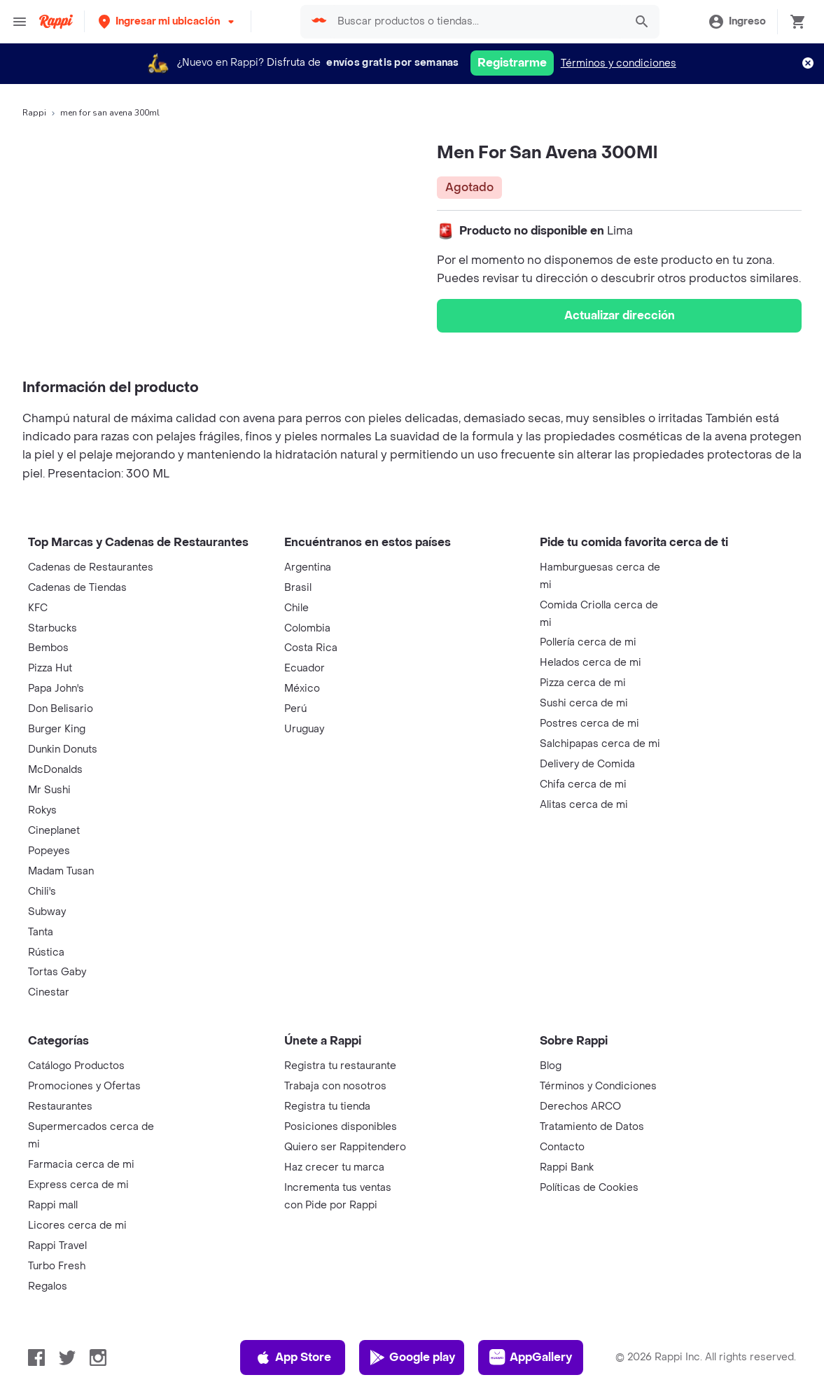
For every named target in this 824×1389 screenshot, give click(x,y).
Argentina (307, 567)
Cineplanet (54, 830)
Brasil (298, 587)
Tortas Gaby (57, 972)
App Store (293, 1357)
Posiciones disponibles (340, 1126)
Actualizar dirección (619, 315)
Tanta (40, 932)
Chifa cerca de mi (583, 784)
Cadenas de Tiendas (77, 587)
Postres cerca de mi (589, 723)
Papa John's (56, 688)
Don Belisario (60, 709)
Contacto (562, 1147)
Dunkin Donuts (62, 749)
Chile (296, 608)
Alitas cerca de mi (584, 804)
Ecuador (304, 668)
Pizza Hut (50, 668)
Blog (550, 1066)
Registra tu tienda (327, 1106)
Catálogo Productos (76, 1066)
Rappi (34, 112)
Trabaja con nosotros (335, 1086)
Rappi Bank (567, 1167)
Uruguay (304, 729)
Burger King (56, 729)
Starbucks (52, 628)
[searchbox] (476, 22)
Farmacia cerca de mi (81, 1164)
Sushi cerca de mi (584, 703)
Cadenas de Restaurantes (90, 567)
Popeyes (49, 851)
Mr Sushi (49, 790)
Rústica (46, 952)
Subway (47, 912)
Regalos (47, 1286)
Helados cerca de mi (590, 662)
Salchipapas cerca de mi (600, 744)
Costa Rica (310, 648)
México (302, 688)
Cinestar (48, 992)
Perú (295, 709)
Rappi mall (53, 1205)
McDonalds (55, 769)
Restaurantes (60, 1106)
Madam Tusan (61, 871)
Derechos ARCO (580, 1106)
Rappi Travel (57, 1245)
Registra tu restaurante (340, 1066)
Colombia (307, 628)
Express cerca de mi (78, 1185)
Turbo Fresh (56, 1266)
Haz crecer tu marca (334, 1167)
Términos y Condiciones (598, 1086)
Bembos (48, 648)
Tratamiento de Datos (592, 1126)
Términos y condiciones (618, 63)
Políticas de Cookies (589, 1187)
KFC (38, 608)
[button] (167, 21)
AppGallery (530, 1357)
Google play (412, 1357)
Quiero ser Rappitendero (345, 1147)
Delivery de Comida (587, 764)
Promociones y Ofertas (84, 1086)
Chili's (42, 891)
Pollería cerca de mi (588, 642)
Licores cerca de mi (77, 1225)
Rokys (42, 810)
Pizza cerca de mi (583, 683)
